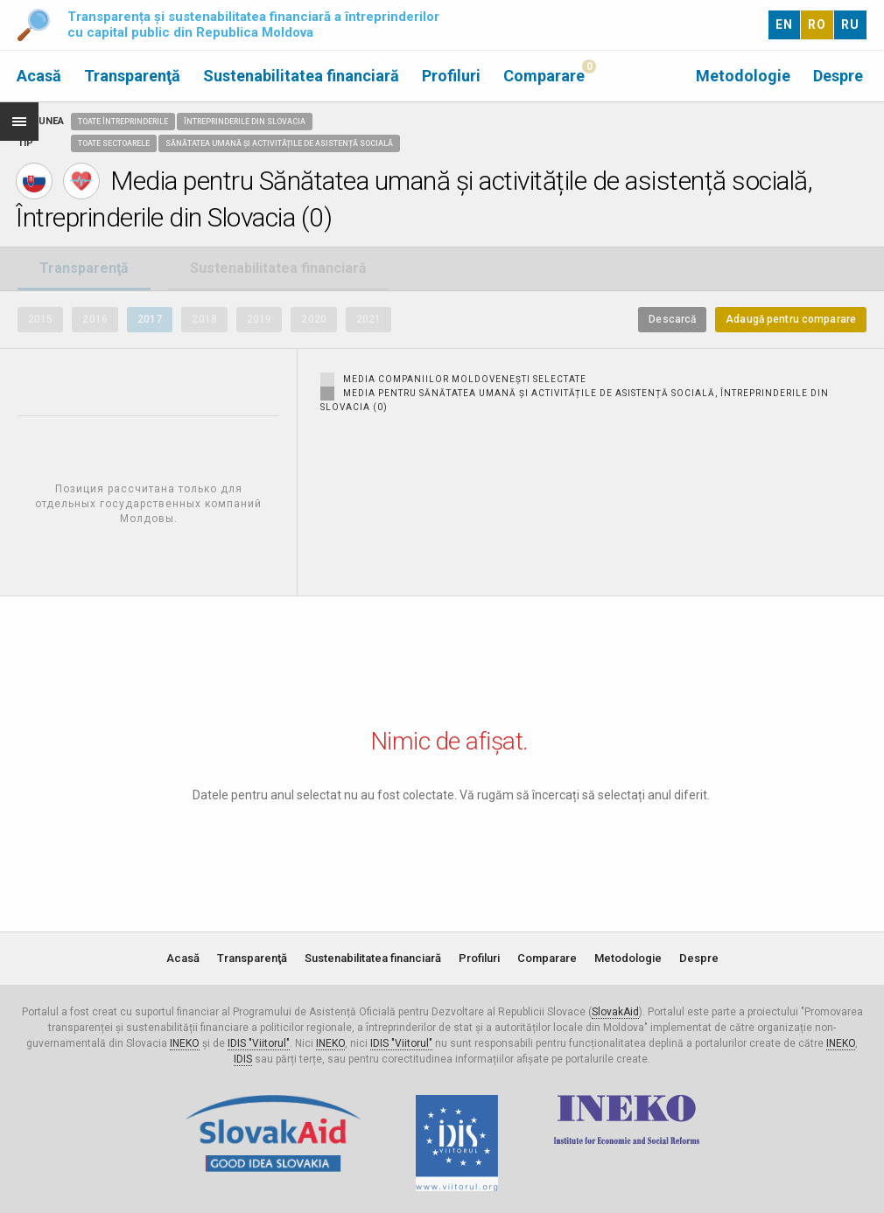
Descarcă (672, 319)
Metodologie (743, 75)
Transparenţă (132, 75)
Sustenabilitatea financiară (301, 75)
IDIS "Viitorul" (259, 1043)
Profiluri (451, 75)
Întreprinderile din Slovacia (244, 121)
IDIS (243, 1059)
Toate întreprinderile (123, 121)
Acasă (39, 75)
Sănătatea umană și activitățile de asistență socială (279, 143)
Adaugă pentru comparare (791, 319)
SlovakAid (615, 1012)
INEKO (185, 1043)
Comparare (544, 75)
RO (817, 24)
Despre (838, 75)
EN (784, 24)
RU (850, 24)
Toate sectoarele (114, 143)
